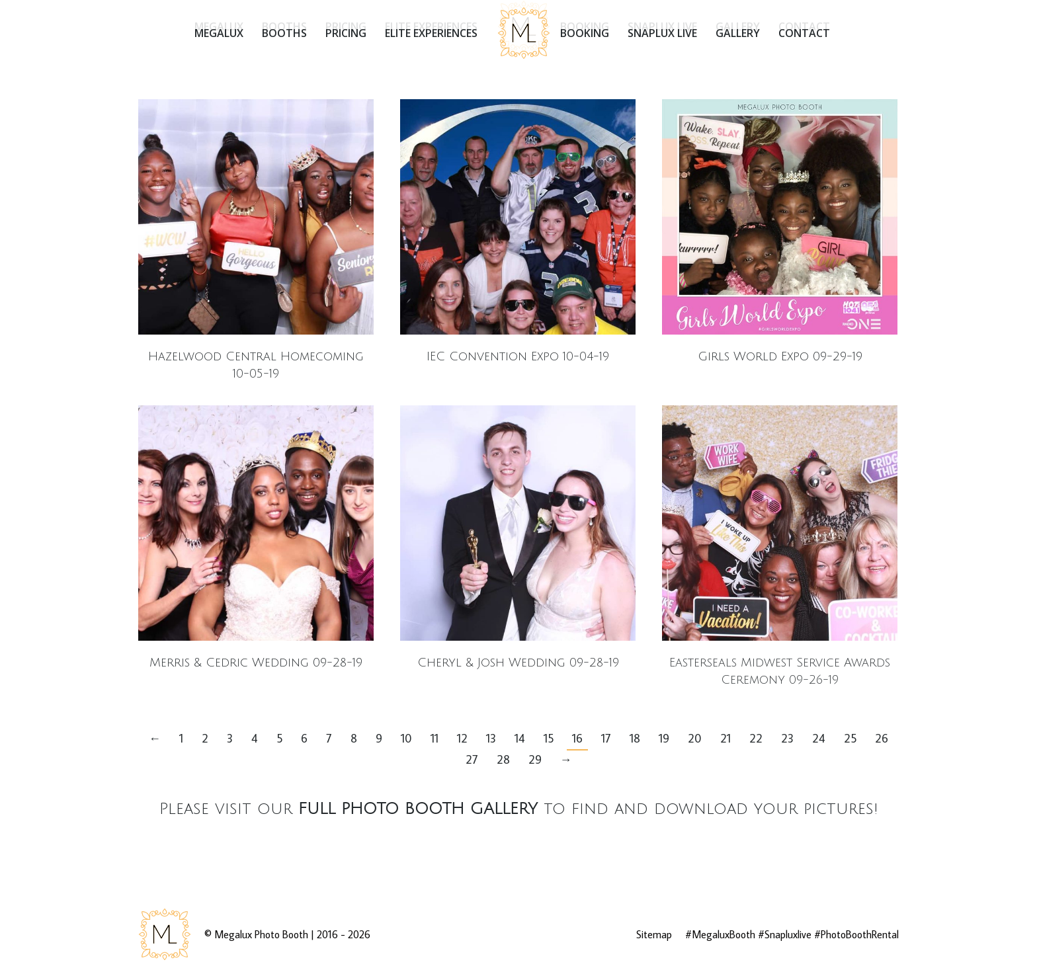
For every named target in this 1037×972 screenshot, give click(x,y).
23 (787, 738)
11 (434, 738)
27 (472, 759)
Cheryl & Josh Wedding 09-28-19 (518, 662)
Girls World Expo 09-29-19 (780, 356)
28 (503, 759)
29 (535, 759)
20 (695, 738)
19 (664, 738)
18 (635, 738)
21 (725, 738)
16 (577, 738)
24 (818, 738)
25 (850, 738)
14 (520, 738)
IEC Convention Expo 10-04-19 (518, 356)
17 (606, 738)
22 (756, 738)
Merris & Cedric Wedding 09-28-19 (255, 662)
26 (881, 738)
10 (406, 738)
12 (462, 738)
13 (491, 738)
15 (549, 738)
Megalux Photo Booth (261, 934)
